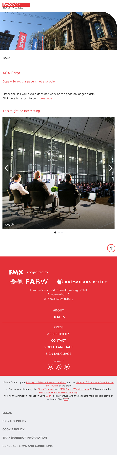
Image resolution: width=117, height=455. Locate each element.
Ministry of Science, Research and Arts (46, 382)
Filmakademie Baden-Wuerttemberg (58, 392)
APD (48, 395)
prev (8, 168)
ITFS (66, 399)
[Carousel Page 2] (59, 232)
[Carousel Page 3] (62, 232)
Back (7, 58)
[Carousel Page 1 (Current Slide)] (55, 232)
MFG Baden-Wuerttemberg (74, 389)
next (108, 168)
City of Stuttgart (46, 389)
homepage (45, 98)
